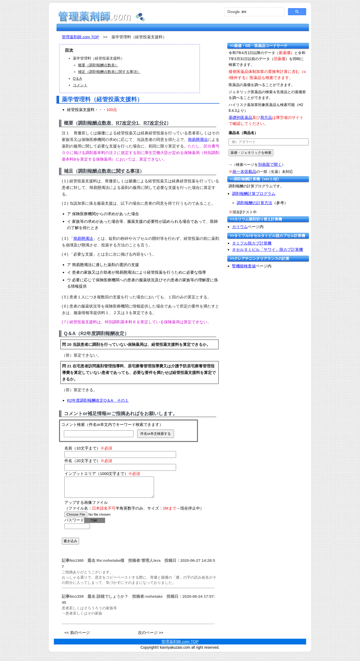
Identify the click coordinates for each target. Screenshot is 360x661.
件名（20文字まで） (88, 460)
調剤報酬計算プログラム (253, 193)
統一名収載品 (244, 171)
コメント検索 (73, 424)
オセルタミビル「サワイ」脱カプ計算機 (267, 249)
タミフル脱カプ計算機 (251, 243)
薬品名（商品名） (243, 133)
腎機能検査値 (244, 266)
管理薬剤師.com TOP (80, 37)
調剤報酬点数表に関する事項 (109, 171)
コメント (80, 85)
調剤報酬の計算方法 (254, 202)
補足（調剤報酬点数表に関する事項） (109, 72)
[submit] (251, 152)
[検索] (254, 12)
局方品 (266, 117)
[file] (97, 518)
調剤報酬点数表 (94, 123)
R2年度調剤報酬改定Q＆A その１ (98, 400)
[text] (269, 142)
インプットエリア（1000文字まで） (102, 473)
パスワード (84, 524)
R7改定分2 (154, 123)
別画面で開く (270, 164)
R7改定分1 (127, 123)
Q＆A (77, 78)
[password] (77, 530)
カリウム (240, 226)
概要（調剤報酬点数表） (98, 65)
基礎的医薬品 (240, 117)
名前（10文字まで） (88, 448)
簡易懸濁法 (198, 139)
